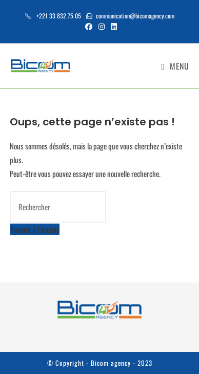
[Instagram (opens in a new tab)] (101, 26)
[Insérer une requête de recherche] (58, 207)
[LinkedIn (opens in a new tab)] (112, 26)
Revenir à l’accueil (34, 229)
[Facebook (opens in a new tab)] (88, 26)
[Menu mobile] (175, 66)
